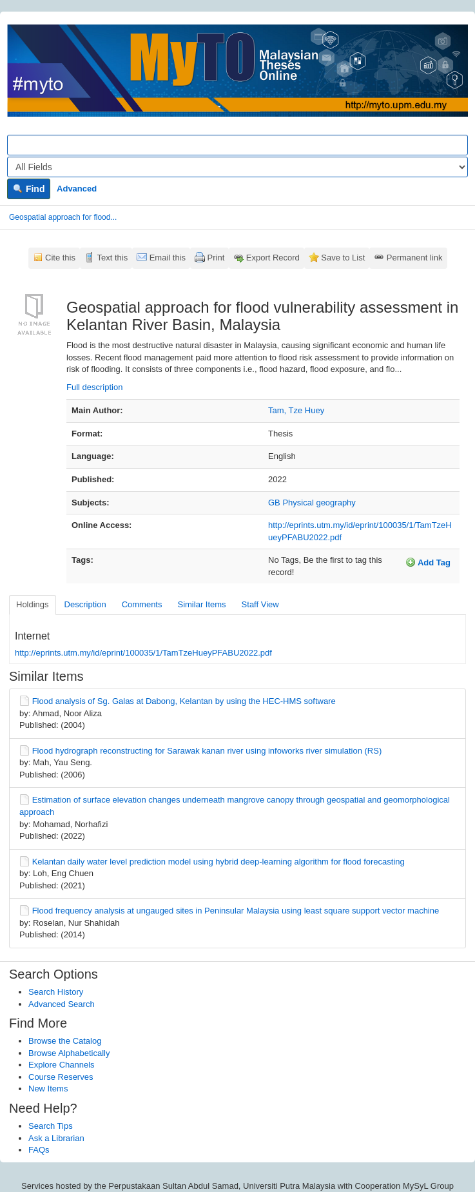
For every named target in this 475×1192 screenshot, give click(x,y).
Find (28, 189)
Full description (94, 387)
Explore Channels (61, 1065)
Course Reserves (60, 1077)
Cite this (60, 257)
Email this (168, 257)
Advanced (77, 188)
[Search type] (237, 167)
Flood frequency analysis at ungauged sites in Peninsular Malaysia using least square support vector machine (236, 910)
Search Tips (50, 1126)
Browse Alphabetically (69, 1053)
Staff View (260, 604)
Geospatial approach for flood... (63, 217)
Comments (142, 604)
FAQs (39, 1150)
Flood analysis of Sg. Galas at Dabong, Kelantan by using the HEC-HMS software (184, 701)
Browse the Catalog (64, 1041)
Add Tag (428, 562)
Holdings (32, 604)
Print (216, 257)
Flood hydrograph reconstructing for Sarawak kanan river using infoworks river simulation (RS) (207, 751)
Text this (112, 257)
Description (85, 604)
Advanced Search (61, 1004)
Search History (55, 992)
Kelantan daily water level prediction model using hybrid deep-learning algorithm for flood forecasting (218, 861)
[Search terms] (237, 145)
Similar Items (201, 604)
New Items (48, 1088)
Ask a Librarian (56, 1138)
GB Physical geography (312, 502)
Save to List (343, 257)
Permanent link (415, 257)
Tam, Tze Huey (296, 410)
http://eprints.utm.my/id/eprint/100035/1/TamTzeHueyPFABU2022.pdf (143, 653)
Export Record (273, 257)
